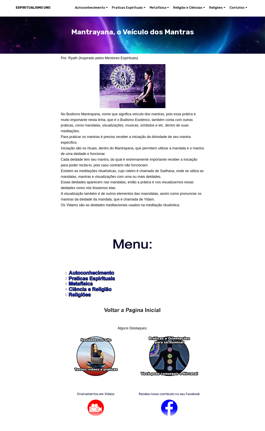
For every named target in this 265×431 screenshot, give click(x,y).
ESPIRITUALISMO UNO (33, 7)
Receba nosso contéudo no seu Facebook (169, 394)
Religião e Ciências (187, 7)
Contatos (237, 7)
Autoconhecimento (90, 7)
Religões (216, 7)
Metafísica (158, 7)
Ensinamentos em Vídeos (95, 394)
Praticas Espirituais (127, 7)
